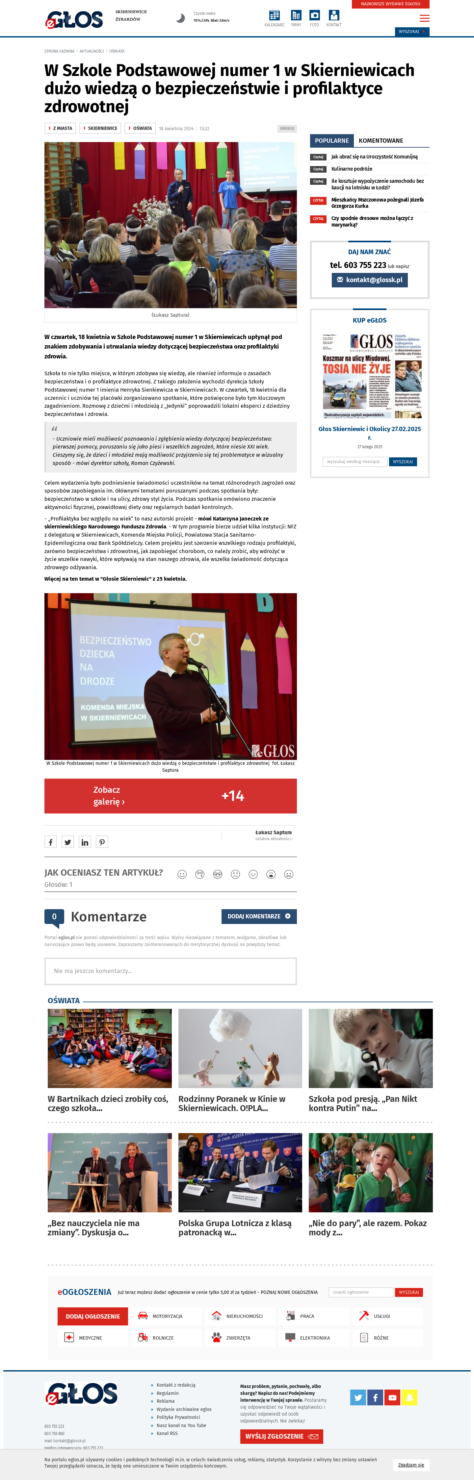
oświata (116, 51)
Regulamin (168, 1393)
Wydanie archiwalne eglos (184, 1409)
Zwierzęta (229, 1337)
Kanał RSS (167, 1433)
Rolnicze (154, 1337)
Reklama (166, 1401)
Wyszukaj (412, 31)
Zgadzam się (414, 1465)
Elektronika (306, 1337)
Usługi (373, 1315)
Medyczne (81, 1337)
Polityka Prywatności (178, 1417)
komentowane (381, 140)
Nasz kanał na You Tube (181, 1425)
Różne (372, 1337)
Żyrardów (128, 19)
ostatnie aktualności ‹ (274, 839)
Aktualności (92, 51)
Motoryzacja (158, 1315)
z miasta (60, 128)
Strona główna (59, 51)
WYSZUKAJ (403, 462)
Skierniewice (131, 12)
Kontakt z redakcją (176, 1385)
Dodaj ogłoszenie (93, 1316)
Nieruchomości (235, 1315)
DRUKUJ (288, 129)
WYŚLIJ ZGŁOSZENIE (274, 1436)
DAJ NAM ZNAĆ (369, 251)
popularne (332, 140)
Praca (298, 1315)
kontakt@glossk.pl (370, 280)
